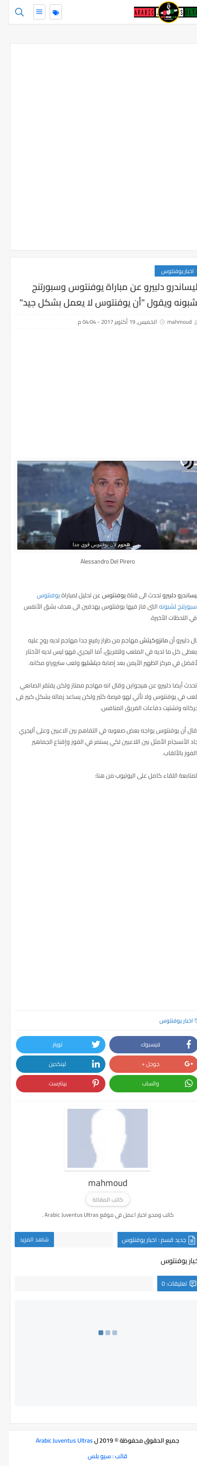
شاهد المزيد (25, 1239)
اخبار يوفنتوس (168, 271)
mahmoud (170, 321)
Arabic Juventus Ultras (55, 1440)
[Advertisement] (98, 147)
